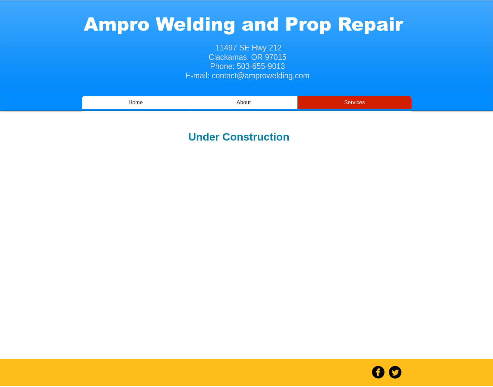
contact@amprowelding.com (261, 75)
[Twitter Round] (395, 372)
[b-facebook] (378, 372)
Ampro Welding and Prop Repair (243, 24)
